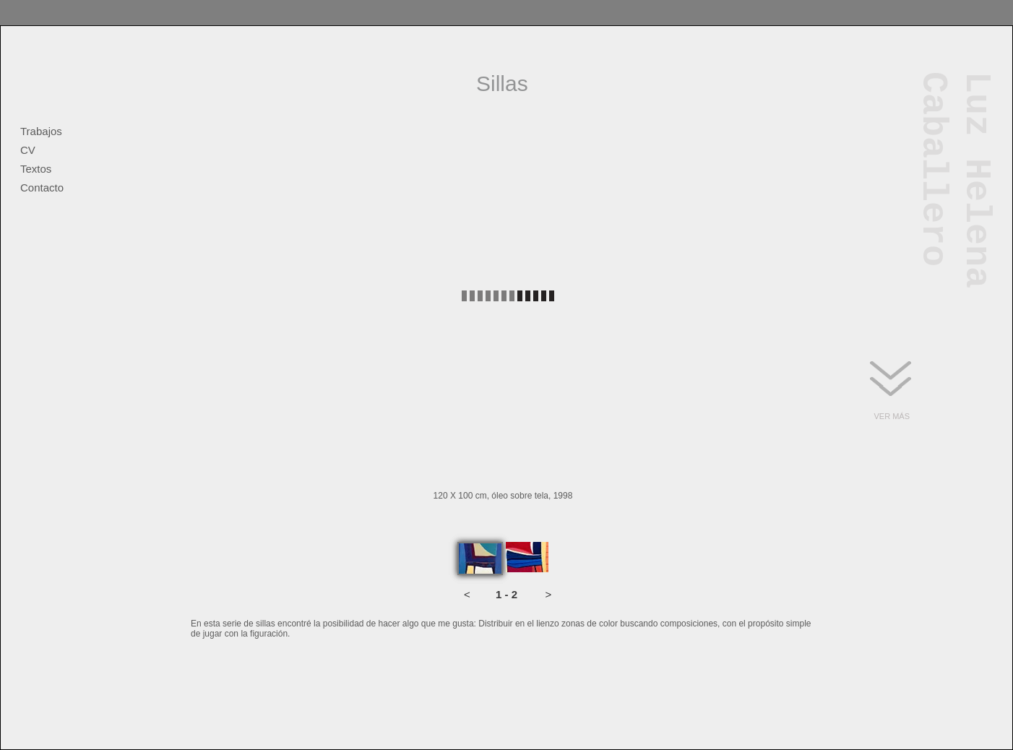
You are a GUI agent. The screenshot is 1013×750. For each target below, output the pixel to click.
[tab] (480, 558)
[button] (467, 594)
